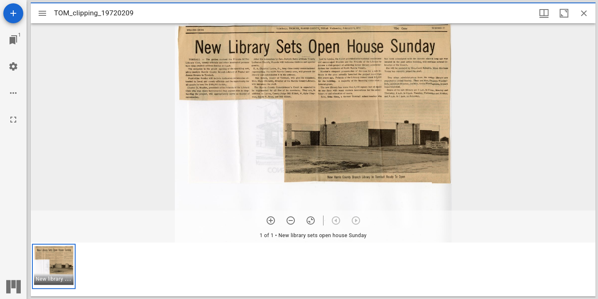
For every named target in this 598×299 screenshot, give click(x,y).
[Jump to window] (13, 40)
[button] (54, 266)
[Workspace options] (13, 93)
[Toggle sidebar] (42, 13)
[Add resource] (13, 13)
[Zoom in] (271, 220)
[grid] (313, 270)
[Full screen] (13, 120)
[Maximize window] (564, 13)
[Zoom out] (291, 220)
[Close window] (584, 13)
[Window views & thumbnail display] (544, 13)
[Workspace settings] (13, 66)
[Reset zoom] (311, 220)
